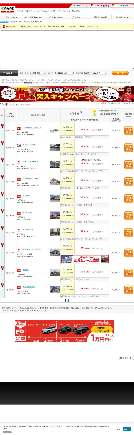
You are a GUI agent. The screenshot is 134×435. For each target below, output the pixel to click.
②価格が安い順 (128, 103)
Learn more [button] (7, 432)
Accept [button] (127, 429)
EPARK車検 (4, 22)
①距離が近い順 (114, 103)
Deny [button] (119, 429)
